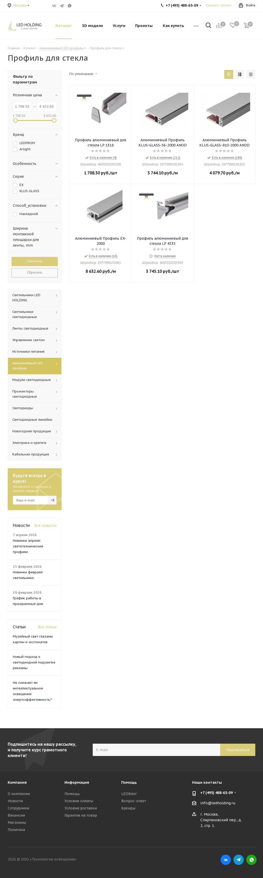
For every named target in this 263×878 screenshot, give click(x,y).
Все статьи (47, 627)
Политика (16, 829)
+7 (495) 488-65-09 (216, 792)
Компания (17, 782)
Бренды (128, 808)
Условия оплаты (78, 801)
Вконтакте (54, 5)
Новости (15, 801)
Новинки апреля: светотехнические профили (28, 546)
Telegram (62, 5)
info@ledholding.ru (218, 803)
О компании (19, 793)
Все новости (45, 525)
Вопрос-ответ (133, 801)
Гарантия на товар (80, 815)
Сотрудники (18, 808)
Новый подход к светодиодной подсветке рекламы (34, 662)
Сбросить (34, 272)
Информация (76, 782)
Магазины (17, 822)
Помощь (72, 793)
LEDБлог (129, 793)
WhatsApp (69, 5)
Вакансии (16, 815)
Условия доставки (80, 808)
